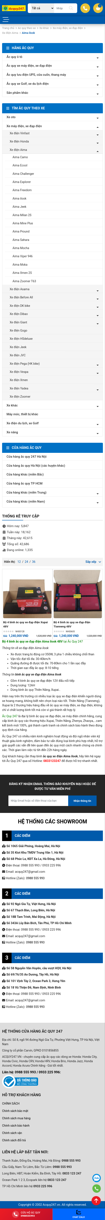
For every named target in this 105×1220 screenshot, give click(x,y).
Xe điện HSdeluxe (21, 338)
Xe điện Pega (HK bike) (25, 363)
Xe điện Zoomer (20, 396)
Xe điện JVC (18, 355)
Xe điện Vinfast (19, 133)
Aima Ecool (20, 165)
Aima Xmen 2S (22, 272)
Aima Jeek (20, 206)
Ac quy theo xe (27, 28)
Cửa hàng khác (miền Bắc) (25, 474)
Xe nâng (12, 432)
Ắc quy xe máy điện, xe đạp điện (29, 66)
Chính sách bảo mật (15, 1111)
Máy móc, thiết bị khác (22, 414)
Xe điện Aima (10, 32)
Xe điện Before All (21, 297)
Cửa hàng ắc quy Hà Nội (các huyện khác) (36, 466)
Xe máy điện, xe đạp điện (68, 28)
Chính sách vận (12, 1133)
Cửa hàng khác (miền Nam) (26, 501)
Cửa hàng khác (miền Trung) (27, 492)
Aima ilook (20, 198)
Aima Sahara (21, 240)
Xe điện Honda (19, 141)
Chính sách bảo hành (15, 1125)
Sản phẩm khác (17, 93)
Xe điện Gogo (18, 330)
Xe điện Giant (18, 322)
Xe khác (44, 28)
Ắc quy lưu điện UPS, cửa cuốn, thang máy (36, 75)
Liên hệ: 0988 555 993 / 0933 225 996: (31, 1072)
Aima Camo (20, 157)
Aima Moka (20, 264)
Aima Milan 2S (22, 215)
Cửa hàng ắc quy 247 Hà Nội (27, 456)
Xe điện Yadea (19, 388)
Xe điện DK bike (20, 305)
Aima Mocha (21, 248)
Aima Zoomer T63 (24, 281)
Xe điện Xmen (19, 380)
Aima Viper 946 (23, 256)
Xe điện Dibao (19, 314)
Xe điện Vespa (19, 372)
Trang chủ (8, 28)
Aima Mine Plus (23, 223)
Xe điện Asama (19, 289)
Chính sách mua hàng (16, 1118)
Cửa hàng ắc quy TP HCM (25, 483)
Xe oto (11, 117)
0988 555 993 (35, 878)
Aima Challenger (23, 173)
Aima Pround (21, 231)
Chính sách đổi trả (14, 1140)
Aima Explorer (22, 182)
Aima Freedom (22, 190)
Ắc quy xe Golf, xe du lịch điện (28, 84)
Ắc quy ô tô (14, 57)
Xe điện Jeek (18, 347)
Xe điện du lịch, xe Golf (23, 423)
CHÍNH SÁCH (11, 1103)
